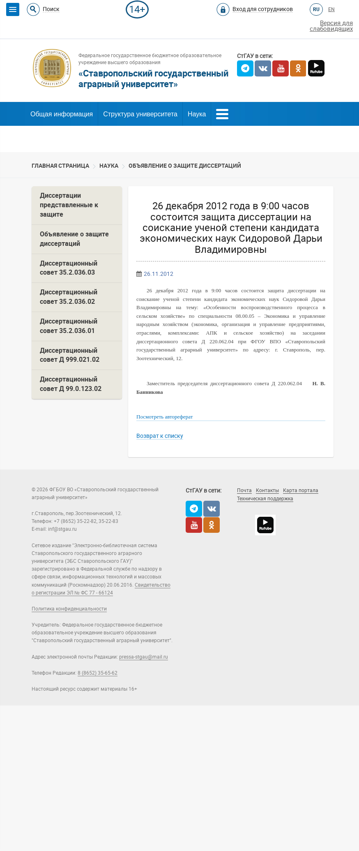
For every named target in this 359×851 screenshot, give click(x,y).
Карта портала (300, 490)
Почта (244, 490)
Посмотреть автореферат (164, 417)
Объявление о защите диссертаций (185, 165)
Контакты (267, 490)
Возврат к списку (159, 435)
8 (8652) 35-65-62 (97, 673)
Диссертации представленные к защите (69, 205)
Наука (197, 114)
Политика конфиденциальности (69, 609)
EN (331, 9)
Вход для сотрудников (262, 9)
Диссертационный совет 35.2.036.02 (68, 296)
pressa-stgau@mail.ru (143, 657)
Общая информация (61, 114)
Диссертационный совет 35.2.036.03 (68, 268)
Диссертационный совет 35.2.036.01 (68, 326)
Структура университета (140, 114)
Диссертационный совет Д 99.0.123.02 (70, 384)
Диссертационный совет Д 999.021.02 (69, 355)
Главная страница (60, 165)
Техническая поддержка (265, 499)
